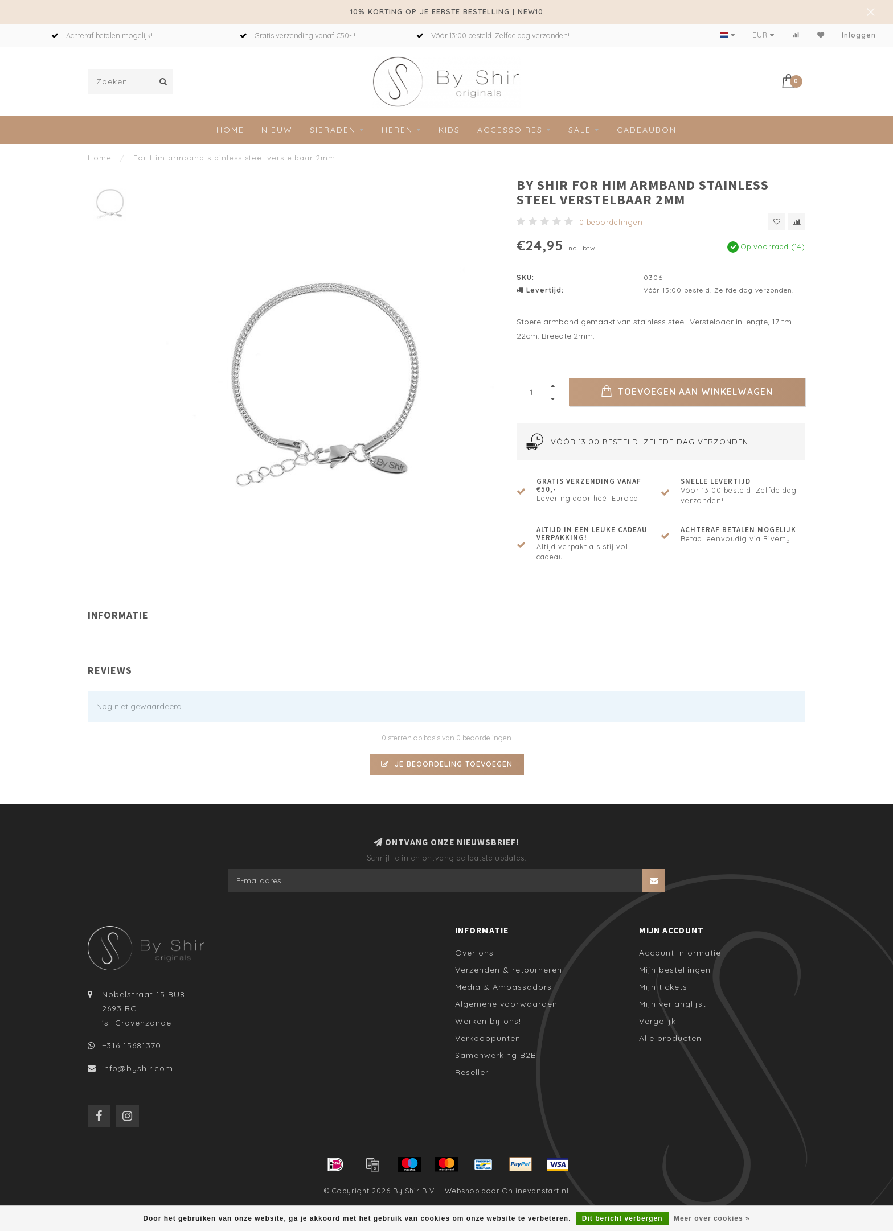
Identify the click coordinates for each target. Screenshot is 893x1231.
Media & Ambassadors (503, 987)
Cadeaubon (647, 130)
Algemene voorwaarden (506, 1004)
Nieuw (277, 130)
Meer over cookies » (712, 1218)
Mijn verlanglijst (672, 1004)
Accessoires (510, 130)
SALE (579, 130)
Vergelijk (657, 1021)
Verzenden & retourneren (508, 970)
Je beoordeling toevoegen (447, 763)
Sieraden (333, 130)
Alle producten (670, 1038)
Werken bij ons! (488, 1021)
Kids (449, 130)
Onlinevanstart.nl (535, 1190)
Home (230, 130)
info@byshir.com (137, 1068)
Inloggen (859, 35)
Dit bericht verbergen (622, 1218)
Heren (397, 130)
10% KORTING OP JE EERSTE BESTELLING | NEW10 (446, 11)
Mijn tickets (663, 987)
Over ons (474, 953)
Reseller (472, 1072)
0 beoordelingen (611, 222)
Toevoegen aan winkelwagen (687, 391)
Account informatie (680, 953)
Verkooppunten (488, 1038)
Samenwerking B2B (495, 1055)
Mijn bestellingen (675, 970)
